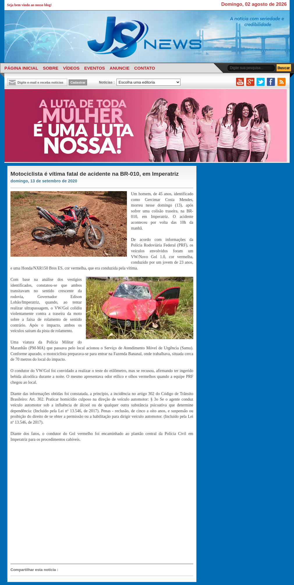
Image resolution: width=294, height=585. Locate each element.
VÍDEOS (71, 68)
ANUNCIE (120, 68)
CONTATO (144, 68)
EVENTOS (94, 68)
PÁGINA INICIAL (21, 68)
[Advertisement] (59, 502)
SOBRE (50, 68)
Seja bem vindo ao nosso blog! (29, 5)
